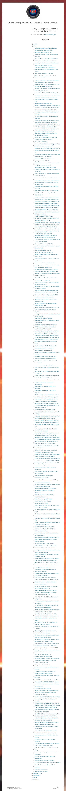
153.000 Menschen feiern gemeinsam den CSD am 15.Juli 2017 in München (47, 406)
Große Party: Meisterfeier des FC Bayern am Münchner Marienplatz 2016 (45, 661)
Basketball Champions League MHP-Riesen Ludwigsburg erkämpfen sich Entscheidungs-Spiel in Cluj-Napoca (47, 169)
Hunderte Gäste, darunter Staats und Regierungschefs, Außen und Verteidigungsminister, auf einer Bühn (47, 320)
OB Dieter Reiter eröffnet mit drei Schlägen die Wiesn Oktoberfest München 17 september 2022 (47, 145)
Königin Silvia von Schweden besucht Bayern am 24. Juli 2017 (47, 353)
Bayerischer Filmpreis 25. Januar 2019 (44, 252)
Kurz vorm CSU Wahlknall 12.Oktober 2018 (45, 263)
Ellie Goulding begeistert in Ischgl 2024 (44, 73)
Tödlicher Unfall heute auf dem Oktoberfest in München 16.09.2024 (45, 77)
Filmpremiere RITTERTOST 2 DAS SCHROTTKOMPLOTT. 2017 (43, 502)
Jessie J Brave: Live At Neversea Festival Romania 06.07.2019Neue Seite (47, 213)
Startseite (35, 44)
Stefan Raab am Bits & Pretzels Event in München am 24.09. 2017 (47, 372)
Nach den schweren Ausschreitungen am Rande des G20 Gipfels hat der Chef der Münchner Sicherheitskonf (47, 382)
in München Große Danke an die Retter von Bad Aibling (46, 749)
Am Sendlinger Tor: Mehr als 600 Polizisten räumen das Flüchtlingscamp (47, 534)
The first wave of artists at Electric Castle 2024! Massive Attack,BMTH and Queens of (46, 138)
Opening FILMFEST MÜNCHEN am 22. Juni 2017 (47, 420)
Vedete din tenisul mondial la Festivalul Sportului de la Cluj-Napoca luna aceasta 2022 (47, 164)
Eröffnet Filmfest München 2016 (42, 633)
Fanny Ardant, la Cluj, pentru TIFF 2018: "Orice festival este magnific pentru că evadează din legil (46, 334)
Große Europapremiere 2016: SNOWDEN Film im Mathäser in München (46, 555)
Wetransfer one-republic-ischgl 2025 (43, 52)
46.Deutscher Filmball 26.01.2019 (43, 250)
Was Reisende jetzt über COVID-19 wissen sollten (47, 190)
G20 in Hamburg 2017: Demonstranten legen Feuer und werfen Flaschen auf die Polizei (47, 376)
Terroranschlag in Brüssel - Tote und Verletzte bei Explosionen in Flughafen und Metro (46, 719)
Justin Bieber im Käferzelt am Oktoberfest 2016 (46, 560)
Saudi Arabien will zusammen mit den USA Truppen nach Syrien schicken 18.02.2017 (47, 481)
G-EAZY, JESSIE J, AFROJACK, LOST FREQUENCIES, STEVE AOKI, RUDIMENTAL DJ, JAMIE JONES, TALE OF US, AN (47, 218)
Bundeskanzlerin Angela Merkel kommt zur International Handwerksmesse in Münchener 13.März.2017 (45, 467)
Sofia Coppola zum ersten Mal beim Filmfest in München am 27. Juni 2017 (46, 430)
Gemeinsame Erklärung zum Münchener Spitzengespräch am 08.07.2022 (44, 160)
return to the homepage (50, 34)
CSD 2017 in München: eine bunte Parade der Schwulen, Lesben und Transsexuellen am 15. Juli (47, 402)
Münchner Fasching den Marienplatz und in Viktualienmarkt (45, 757)
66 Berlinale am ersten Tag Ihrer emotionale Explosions (45, 740)
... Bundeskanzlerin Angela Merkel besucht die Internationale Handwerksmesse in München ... (46, 732)
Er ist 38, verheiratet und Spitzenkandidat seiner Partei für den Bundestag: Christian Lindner (46, 442)
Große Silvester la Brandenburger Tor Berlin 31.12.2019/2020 (45, 194)
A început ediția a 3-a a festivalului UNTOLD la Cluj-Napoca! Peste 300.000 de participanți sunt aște (47, 338)
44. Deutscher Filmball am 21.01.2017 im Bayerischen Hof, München (44, 496)
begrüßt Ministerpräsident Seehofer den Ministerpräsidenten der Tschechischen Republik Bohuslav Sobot (46, 726)
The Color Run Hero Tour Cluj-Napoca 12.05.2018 (47, 294)
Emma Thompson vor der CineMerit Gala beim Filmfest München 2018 (46, 304)
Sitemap (18, 787)
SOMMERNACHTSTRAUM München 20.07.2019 (46, 209)
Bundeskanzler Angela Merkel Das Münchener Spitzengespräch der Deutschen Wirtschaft (46, 236)
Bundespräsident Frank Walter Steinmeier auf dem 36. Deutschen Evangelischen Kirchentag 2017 (47, 434)
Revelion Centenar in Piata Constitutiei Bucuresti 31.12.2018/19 (46, 255)
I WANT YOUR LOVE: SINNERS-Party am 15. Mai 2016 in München (47, 685)
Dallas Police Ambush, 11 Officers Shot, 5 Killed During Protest (46, 598)
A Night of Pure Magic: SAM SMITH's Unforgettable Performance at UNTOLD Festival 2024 (47, 81)
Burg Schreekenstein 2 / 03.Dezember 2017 (45, 358)
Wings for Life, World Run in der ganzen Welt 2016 (47, 690)
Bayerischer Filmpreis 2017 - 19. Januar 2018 (45, 345)
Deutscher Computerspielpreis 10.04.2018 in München (45, 310)
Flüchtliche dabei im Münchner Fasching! (44, 760)
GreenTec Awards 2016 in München (43, 656)
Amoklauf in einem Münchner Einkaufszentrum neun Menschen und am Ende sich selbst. (47, 610)
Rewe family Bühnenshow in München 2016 (45, 577)
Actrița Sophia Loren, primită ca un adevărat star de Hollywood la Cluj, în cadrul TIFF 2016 (47, 640)
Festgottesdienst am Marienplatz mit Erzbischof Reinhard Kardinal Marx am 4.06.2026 (46, 49)
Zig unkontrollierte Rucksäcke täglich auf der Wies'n (47, 558)
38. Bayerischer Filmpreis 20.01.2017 (43, 499)
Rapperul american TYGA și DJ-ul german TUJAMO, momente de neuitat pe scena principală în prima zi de (47, 150)
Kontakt (35, 777)
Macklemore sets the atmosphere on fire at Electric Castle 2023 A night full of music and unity (47, 130)
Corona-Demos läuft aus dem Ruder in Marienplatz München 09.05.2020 (47, 174)
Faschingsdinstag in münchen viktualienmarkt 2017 (47, 463)
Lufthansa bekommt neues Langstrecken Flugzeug (47, 573)
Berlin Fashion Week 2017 (41, 571)
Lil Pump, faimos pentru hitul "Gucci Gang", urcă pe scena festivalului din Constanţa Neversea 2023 (47, 121)
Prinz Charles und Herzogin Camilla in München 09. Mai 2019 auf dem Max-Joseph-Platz (47, 232)
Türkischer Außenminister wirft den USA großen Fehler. (46, 342)
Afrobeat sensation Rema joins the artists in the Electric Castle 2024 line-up (46, 134)
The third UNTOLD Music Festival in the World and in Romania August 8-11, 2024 (47, 89)
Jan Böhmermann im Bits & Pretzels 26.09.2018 (46, 269)
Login (57, 787)
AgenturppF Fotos (37, 773)
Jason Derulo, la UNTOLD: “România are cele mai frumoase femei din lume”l (47, 283)
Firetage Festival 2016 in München (43, 665)
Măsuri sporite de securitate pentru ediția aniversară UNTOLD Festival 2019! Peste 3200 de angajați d (47, 202)
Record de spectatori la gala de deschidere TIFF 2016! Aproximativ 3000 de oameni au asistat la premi (47, 649)
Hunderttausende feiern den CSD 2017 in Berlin (46, 399)
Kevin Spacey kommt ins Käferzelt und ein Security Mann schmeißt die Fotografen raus (47, 266)
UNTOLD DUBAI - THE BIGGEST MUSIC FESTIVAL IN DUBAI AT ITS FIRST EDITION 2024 (47, 85)
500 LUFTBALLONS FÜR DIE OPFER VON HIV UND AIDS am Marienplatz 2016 (46, 587)
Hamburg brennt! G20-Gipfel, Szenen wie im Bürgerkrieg (45, 387)
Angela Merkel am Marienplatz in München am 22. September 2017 (47, 447)
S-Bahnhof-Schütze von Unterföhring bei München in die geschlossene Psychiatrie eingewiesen (47, 455)
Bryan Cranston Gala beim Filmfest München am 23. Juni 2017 (47, 413)
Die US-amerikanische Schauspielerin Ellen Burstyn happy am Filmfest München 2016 (47, 636)
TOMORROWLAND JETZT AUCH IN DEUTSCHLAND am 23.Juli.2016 (43, 653)
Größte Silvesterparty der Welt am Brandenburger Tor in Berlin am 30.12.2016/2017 (47, 523)
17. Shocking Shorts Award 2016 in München (45, 631)
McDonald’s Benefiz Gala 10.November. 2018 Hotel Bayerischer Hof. (47, 259)
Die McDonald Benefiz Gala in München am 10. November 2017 (46, 362)
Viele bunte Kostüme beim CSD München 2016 (46, 590)
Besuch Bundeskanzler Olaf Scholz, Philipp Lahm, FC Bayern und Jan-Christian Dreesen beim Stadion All (47, 106)
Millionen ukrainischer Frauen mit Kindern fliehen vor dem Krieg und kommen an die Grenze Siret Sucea (47, 179)
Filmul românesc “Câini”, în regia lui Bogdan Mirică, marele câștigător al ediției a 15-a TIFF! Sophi (47, 644)
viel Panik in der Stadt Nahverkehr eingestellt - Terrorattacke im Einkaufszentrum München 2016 (46, 615)
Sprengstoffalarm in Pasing (41, 771)
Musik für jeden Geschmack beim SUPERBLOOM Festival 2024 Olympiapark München (46, 64)
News (34, 46)
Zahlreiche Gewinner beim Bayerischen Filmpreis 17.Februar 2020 (46, 183)
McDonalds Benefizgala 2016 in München (44, 526)
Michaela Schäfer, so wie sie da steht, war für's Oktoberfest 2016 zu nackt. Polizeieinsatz (46, 547)
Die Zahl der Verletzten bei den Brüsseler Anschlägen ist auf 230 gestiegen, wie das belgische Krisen (47, 715)
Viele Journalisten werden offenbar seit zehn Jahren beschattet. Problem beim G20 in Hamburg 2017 (47, 396)
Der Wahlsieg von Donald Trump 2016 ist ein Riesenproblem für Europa (45, 530)
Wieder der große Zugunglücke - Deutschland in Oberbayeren (46, 753)
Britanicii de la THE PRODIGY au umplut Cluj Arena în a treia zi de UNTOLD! (47, 287)
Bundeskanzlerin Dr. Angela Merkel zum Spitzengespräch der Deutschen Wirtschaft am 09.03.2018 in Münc (46, 299)
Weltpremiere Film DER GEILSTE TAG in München (47, 682)
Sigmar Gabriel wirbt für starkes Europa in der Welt (47, 331)
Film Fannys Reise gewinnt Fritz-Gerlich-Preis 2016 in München (47, 627)
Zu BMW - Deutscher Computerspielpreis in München (47, 696)
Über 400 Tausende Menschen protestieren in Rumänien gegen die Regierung (45, 279)
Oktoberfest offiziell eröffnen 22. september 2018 (46, 271)
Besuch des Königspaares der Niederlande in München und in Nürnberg (45, 693)
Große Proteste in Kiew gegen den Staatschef (45, 324)
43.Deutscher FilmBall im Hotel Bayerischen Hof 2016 (47, 762)
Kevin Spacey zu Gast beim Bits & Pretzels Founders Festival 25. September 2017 (47, 551)
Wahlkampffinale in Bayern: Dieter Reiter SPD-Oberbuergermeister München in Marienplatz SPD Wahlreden (46, 112)
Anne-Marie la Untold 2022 (41, 141)
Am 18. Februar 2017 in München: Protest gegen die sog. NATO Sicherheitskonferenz (47, 485)
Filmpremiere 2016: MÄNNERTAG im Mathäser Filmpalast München (46, 540)
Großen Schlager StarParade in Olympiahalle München (45, 700)
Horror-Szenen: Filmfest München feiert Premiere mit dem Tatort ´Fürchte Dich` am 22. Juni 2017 (47, 417)
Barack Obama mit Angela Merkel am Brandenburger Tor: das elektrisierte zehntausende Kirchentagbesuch (47, 438)
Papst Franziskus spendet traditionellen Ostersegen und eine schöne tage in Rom (47, 710)
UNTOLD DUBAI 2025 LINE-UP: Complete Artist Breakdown (46, 55)
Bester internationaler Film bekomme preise (45, 409)
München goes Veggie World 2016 (43, 688)
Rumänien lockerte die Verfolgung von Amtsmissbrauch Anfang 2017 (44, 476)
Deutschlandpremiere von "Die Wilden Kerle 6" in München (46, 736)
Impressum (35, 779)
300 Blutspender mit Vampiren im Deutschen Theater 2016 (47, 515)
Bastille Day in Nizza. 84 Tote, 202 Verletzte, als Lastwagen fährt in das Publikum (46, 623)
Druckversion (11, 787)
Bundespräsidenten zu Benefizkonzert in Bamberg (47, 722)
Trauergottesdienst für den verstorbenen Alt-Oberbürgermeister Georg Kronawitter (45, 672)
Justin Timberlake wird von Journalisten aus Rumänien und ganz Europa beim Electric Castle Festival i (46, 69)
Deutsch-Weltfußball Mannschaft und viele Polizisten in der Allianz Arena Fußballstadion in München (47, 706)
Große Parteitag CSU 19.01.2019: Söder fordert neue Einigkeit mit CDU (47, 247)
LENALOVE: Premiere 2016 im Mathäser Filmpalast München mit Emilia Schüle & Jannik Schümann (47, 564)
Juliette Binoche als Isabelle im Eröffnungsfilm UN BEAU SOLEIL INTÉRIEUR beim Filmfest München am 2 (47, 424)
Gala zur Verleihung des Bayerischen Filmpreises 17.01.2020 (46, 187)
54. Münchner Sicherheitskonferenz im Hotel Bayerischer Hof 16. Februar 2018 (45, 328)
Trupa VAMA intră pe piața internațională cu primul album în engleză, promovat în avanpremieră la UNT (47, 291)
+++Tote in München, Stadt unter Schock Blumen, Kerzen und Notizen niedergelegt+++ (46, 606)
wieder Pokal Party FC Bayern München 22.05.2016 (47, 658)
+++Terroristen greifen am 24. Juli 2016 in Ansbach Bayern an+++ (47, 602)
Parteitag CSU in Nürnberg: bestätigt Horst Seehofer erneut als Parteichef (47, 274)
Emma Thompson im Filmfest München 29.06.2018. (47, 307)
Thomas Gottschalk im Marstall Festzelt (44, 543)
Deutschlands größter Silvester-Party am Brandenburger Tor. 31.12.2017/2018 (44, 349)
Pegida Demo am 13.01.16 (41, 769)
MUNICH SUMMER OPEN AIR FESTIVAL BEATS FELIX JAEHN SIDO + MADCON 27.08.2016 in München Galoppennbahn (46, 582)
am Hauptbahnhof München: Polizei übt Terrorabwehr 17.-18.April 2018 (47, 315)
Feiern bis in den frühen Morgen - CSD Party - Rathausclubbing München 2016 (46, 593)
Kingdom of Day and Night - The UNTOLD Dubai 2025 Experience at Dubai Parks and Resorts (46, 60)
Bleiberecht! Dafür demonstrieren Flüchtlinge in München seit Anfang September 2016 (46, 451)
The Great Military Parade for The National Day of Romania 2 (46, 117)
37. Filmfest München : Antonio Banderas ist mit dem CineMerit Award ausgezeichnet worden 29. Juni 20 (47, 223)
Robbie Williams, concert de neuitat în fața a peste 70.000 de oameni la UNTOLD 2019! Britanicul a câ (47, 198)
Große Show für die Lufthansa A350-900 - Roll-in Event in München (46, 472)
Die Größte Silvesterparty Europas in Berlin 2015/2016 (45, 766)
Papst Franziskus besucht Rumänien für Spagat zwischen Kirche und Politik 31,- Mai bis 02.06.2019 (47, 228)
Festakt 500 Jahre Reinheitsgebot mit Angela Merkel (47, 679)
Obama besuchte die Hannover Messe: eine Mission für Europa (47, 676)
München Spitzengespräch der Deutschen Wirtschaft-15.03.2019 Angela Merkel (47, 240)
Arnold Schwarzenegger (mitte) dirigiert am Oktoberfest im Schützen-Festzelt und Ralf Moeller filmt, (47, 367)
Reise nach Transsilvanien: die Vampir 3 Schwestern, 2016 (47, 519)
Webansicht (56, 788)
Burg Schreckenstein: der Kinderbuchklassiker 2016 (47, 537)
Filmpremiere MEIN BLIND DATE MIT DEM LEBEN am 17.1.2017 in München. (47, 506)
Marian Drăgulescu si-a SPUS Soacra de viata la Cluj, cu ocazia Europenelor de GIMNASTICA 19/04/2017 (47, 459)
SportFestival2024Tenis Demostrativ (43, 103)
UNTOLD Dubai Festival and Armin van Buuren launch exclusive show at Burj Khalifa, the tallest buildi (46, 99)
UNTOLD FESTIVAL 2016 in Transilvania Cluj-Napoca (46, 619)
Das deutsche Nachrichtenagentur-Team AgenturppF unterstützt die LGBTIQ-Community (47, 155)
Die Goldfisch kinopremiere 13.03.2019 (44, 243)
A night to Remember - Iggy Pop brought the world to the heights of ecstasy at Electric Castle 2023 (47, 125)
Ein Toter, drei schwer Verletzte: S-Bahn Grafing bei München (47, 668)
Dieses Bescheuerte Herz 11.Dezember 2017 (45, 356)
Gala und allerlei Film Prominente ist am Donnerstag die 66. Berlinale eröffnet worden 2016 (47, 744)
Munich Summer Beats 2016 (41, 575)
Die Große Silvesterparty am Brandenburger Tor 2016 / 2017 (47, 510)
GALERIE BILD (36, 775)
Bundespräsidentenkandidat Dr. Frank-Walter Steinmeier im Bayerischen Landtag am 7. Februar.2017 (45, 490)
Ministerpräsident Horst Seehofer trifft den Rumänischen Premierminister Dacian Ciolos (45, 568)
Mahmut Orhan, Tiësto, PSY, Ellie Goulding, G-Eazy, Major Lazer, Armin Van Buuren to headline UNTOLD (47, 94)
